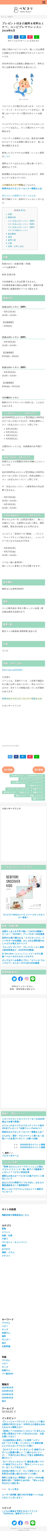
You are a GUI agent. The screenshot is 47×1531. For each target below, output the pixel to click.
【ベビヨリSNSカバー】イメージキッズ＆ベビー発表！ (23, 916)
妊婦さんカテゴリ (36, 796)
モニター (6, 1339)
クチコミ (6, 1256)
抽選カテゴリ (38, 792)
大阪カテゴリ (24, 792)
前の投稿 (39, 770)
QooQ (27, 1530)
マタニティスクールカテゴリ (18, 789)
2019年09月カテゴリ (35, 776)
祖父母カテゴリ (10, 792)
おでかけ (6, 1249)
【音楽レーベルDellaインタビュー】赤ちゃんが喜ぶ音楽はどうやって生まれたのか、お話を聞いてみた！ (23, 1434)
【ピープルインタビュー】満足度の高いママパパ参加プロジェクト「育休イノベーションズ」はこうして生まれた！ (23, 1464)
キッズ (5, 1329)
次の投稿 (8, 770)
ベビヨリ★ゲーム (10, 1156)
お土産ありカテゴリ (20, 782)
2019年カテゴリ (17, 776)
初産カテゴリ (38, 789)
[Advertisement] (24, 724)
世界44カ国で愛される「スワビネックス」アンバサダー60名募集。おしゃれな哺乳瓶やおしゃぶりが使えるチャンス (23, 940)
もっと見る (13, 1489)
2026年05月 (7, 1398)
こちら (7, 156)
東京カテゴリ (21, 796)
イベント (6, 1232)
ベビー (5, 1326)
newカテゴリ (25, 779)
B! (23, 37)
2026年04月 (7, 1394)
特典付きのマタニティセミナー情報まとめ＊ (23, 1132)
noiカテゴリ (38, 779)
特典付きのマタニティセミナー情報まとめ (22, 188)
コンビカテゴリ (37, 782)
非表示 (22, 210)
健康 (4, 1245)
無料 (4, 1336)
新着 (4, 1229)
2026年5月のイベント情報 (32, 1145)
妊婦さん (6, 1333)
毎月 (4, 1343)
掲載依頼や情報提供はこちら (15, 1215)
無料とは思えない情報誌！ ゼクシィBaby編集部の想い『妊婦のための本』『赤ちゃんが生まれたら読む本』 (23, 1480)
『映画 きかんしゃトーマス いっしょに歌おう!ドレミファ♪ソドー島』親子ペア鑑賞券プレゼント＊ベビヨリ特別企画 (23, 1169)
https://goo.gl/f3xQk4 (12, 670)
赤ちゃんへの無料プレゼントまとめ (19, 196)
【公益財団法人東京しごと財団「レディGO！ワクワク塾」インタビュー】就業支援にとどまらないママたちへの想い (22, 1443)
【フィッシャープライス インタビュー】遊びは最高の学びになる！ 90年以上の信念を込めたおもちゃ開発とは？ (23, 1424)
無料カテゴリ (38, 799)
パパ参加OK (8, 1374)
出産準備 (6, 1346)
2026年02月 (7, 1388)
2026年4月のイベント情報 (32, 1147)
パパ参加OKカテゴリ (35, 786)
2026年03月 (7, 1391)
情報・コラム (8, 1252)
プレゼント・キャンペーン (14, 1242)
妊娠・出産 (7, 1235)
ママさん (6, 1323)
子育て (5, 1239)
